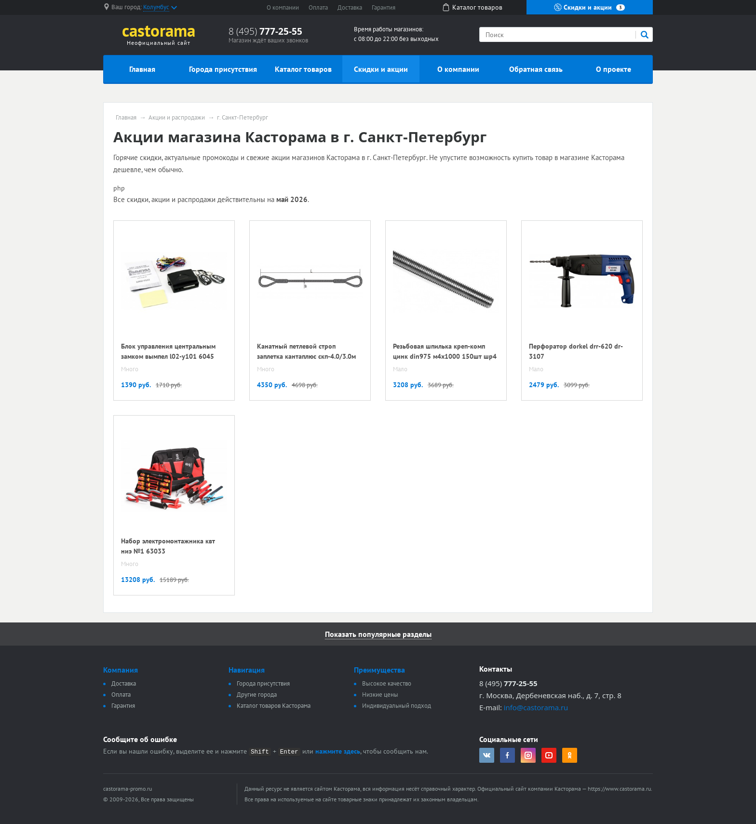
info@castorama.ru (536, 707)
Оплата (318, 7)
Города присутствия (223, 69)
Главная (142, 69)
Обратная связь (536, 69)
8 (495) (265, 31)
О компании (283, 7)
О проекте (613, 69)
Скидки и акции (589, 7)
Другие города (257, 694)
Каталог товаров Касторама (273, 706)
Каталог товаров (303, 69)
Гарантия (383, 7)
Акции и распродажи (176, 118)
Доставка (350, 7)
